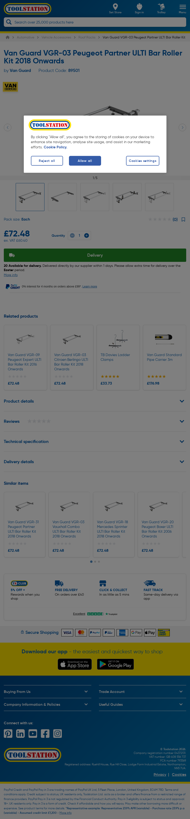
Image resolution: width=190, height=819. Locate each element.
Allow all (85, 161)
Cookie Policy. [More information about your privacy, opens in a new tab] (55, 147)
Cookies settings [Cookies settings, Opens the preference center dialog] (142, 161)
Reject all (47, 161)
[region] (95, 144)
